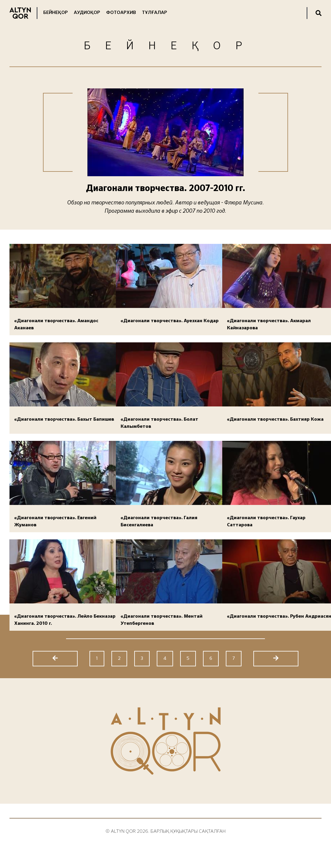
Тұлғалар (154, 12)
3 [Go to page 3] (142, 658)
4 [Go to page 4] (165, 658)
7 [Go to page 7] (233, 658)
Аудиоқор (87, 12)
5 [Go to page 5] (188, 658)
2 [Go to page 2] (119, 658)
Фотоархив (121, 12)
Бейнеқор (55, 12)
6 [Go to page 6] (211, 658)
